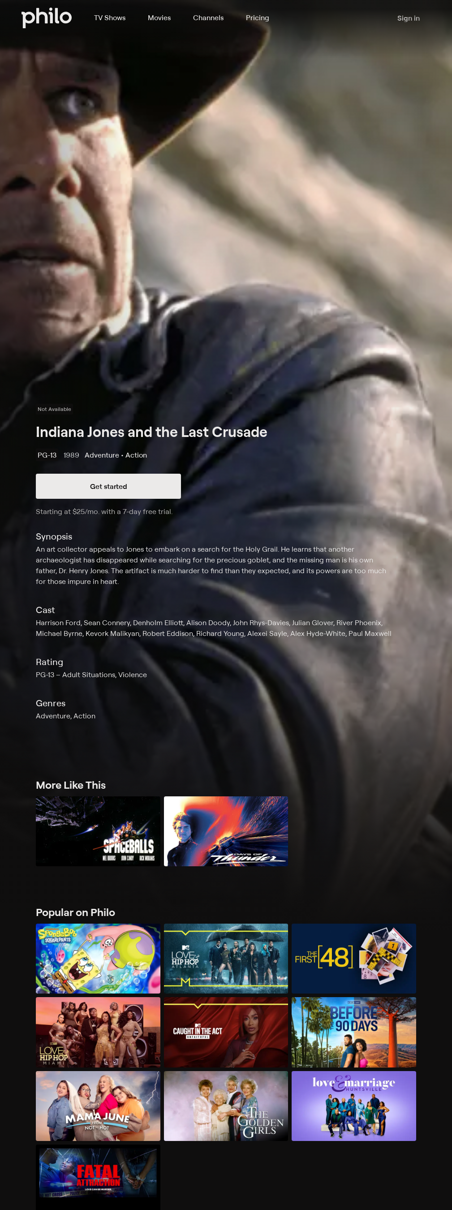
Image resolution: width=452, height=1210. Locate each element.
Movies (159, 17)
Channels (208, 17)
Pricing (257, 17)
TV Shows (109, 17)
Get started (108, 486)
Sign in (408, 17)
